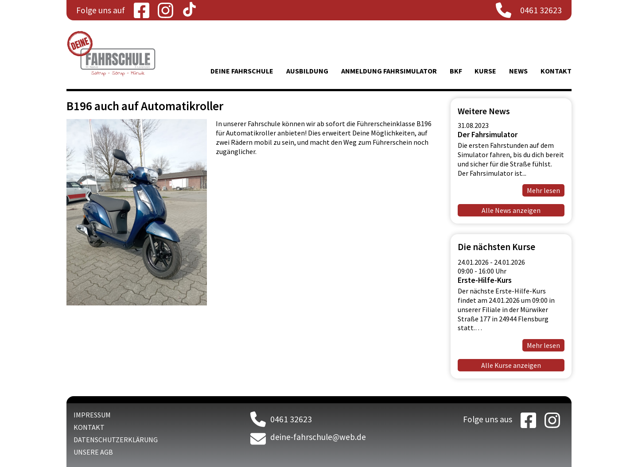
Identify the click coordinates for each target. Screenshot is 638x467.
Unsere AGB (93, 452)
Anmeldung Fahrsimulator (389, 70)
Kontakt (556, 70)
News (518, 70)
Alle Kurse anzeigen (511, 365)
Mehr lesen (543, 190)
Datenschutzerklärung (116, 439)
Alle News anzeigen (511, 210)
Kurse (485, 70)
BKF (456, 70)
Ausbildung (307, 70)
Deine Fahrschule (241, 70)
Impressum (92, 414)
